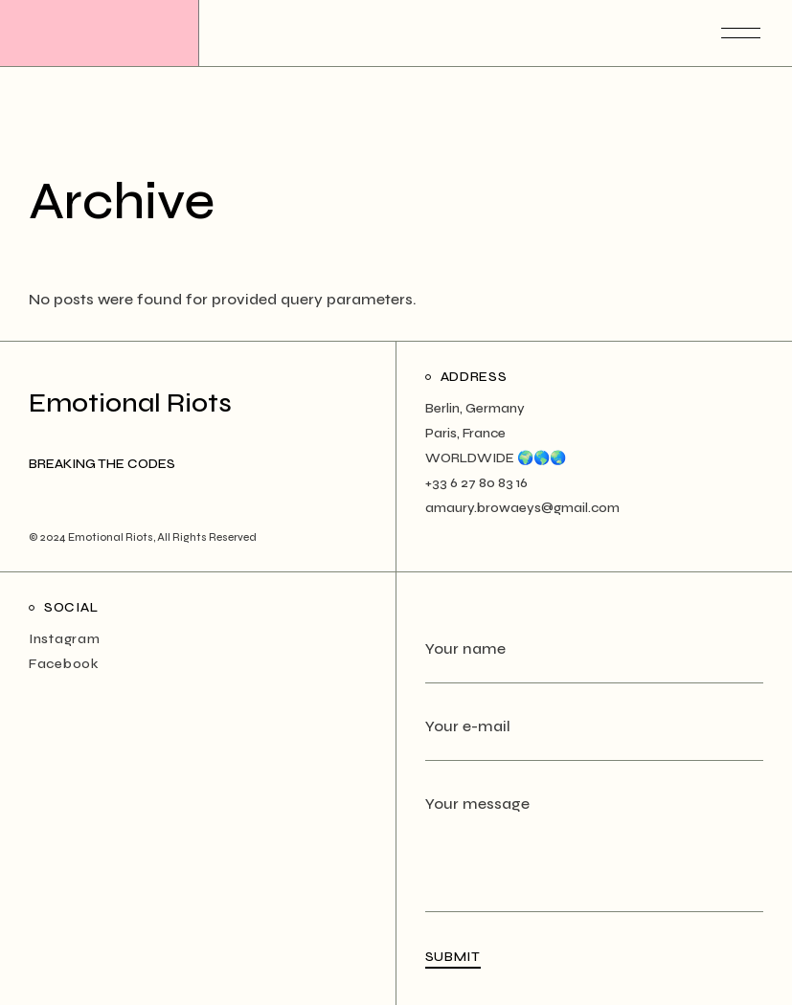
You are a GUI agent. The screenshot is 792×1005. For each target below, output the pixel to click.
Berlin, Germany (475, 408)
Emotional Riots (110, 537)
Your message (594, 816)
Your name (594, 660)
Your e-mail (594, 738)
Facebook (64, 664)
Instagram (64, 639)
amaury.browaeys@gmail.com (522, 508)
